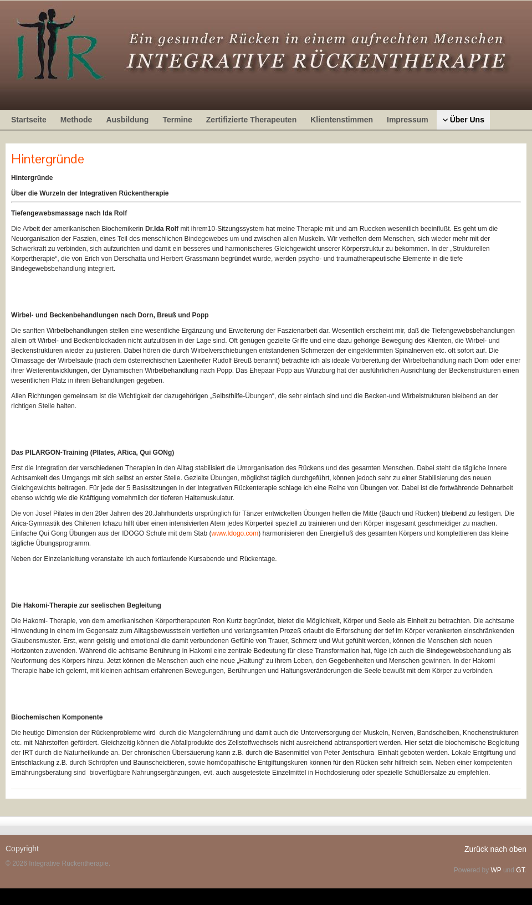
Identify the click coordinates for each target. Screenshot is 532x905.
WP (495, 870)
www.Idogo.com (235, 533)
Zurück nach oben (495, 849)
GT (520, 870)
